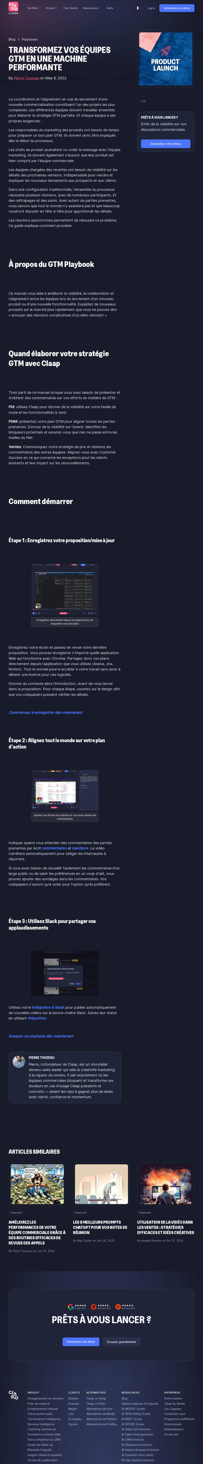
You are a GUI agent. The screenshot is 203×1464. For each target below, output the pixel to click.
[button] (34, 8)
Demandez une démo (177, 8)
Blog (12, 39)
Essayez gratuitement (121, 1342)
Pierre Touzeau (26, 78)
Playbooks (30, 39)
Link (143, 101)
